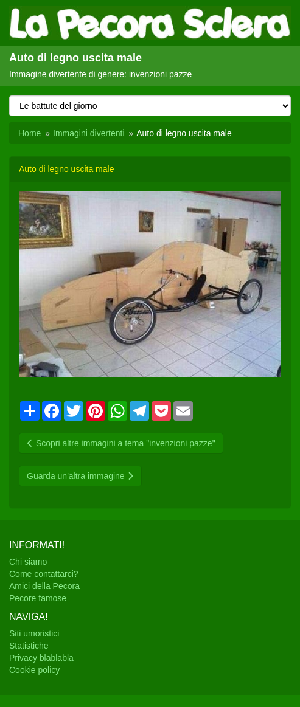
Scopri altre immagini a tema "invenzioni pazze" (121, 443)
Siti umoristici (34, 633)
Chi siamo (28, 562)
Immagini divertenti (89, 133)
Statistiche (29, 645)
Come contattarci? (43, 574)
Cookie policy (34, 670)
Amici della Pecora (44, 586)
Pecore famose (37, 598)
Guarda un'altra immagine (80, 476)
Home (29, 133)
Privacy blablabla (41, 658)
